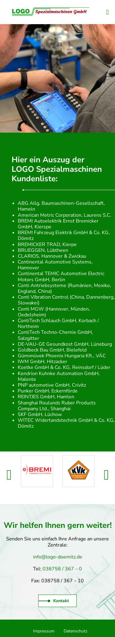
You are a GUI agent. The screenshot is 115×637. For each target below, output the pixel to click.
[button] (9, 475)
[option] (37, 471)
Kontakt (54, 601)
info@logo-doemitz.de (57, 557)
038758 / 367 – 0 (62, 568)
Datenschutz (75, 631)
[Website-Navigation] (107, 12)
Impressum (43, 631)
